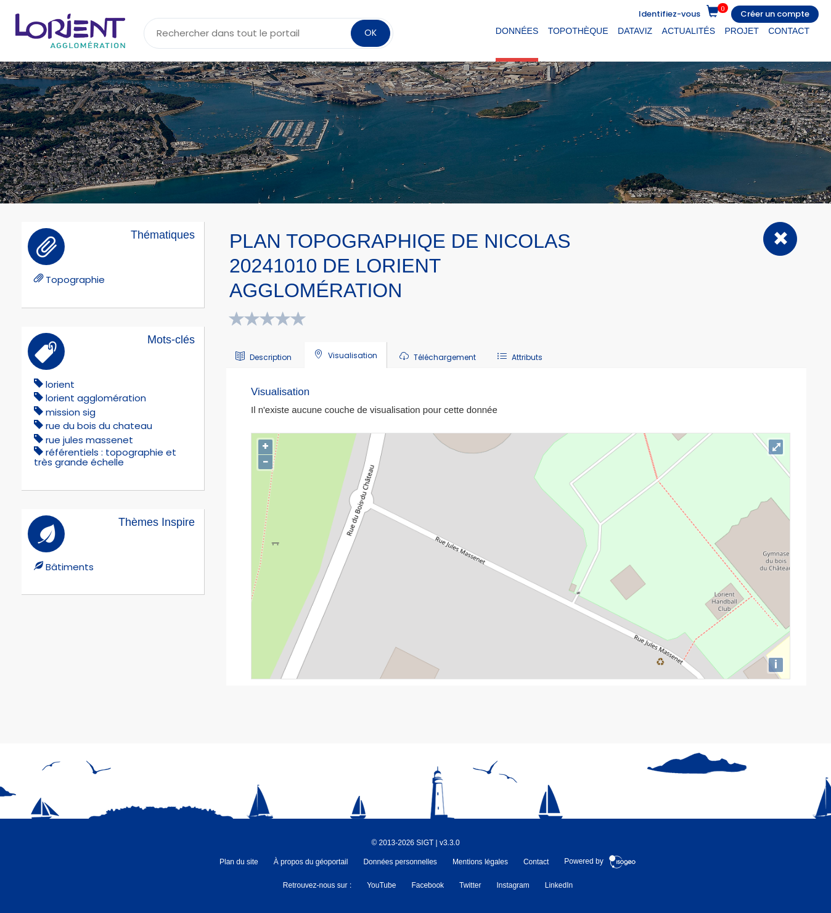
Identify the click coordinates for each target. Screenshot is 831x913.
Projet (741, 31)
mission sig (71, 412)
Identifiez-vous (669, 14)
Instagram (512, 885)
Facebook (427, 885)
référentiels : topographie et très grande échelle (105, 457)
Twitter (470, 885)
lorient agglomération (96, 397)
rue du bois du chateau (99, 425)
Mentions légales (480, 862)
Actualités (689, 31)
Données (517, 31)
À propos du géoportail (311, 862)
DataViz (635, 31)
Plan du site (238, 862)
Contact (788, 31)
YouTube (381, 885)
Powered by (600, 862)
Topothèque (578, 31)
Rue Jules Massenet (89, 439)
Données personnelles (399, 862)
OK (370, 33)
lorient (60, 384)
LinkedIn (559, 885)
